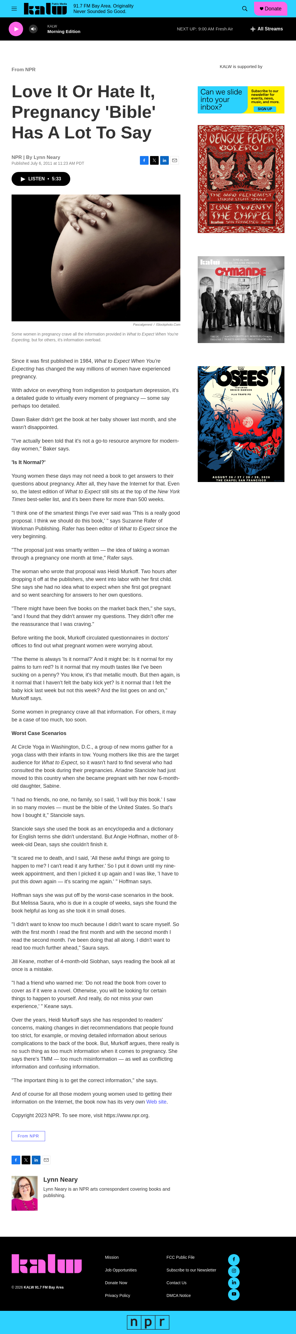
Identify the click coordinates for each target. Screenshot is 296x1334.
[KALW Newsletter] (241, 99)
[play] (16, 29)
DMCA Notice (178, 1295)
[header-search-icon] (244, 8)
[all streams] (266, 29)
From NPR (24, 69)
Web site (156, 1102)
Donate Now (116, 1283)
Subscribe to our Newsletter (191, 1270)
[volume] (33, 29)
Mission (112, 1257)
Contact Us (176, 1283)
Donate (273, 9)
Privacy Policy (117, 1295)
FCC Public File (180, 1257)
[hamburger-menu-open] (14, 8)
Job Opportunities (121, 1270)
